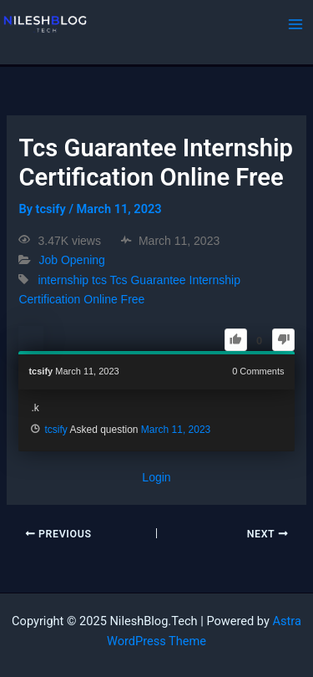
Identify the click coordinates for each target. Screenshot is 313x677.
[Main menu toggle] (295, 24)
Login (156, 477)
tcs (99, 280)
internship (63, 280)
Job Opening (71, 260)
